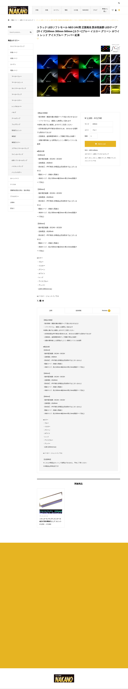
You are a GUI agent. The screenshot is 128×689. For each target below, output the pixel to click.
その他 (76, 10)
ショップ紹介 (72, 664)
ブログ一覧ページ (46, 667)
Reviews (106, 310)
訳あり (12, 208)
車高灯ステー (16, 142)
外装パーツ (13, 52)
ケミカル (13, 184)
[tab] (51, 310)
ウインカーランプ (17, 154)
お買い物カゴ (44, 671)
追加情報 (78, 310)
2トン (91, 158)
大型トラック (102, 158)
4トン (95, 158)
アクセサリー (14, 196)
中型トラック (111, 158)
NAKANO (85, 10)
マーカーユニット (17, 82)
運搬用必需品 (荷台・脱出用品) (20, 190)
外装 (37, 10)
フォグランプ (16, 124)
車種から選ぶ (105, 10)
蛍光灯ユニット (17, 130)
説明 (50, 310)
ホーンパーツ (14, 178)
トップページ (44, 664)
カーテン (56, 10)
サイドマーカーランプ (17, 46)
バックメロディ (17, 172)
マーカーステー (17, 100)
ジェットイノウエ (90, 160)
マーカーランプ (17, 94)
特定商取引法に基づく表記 (76, 671)
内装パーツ (13, 58)
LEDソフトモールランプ (101, 154)
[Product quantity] (93, 136)
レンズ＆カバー (17, 106)
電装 (66, 10)
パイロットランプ (17, 166)
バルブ (14, 112)
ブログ (95, 10)
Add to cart (102, 144)
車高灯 (14, 136)
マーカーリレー (17, 76)
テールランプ (16, 118)
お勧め (12, 202)
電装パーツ (13, 70)
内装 (46, 10)
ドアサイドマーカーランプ (20, 148)
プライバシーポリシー (75, 667)
